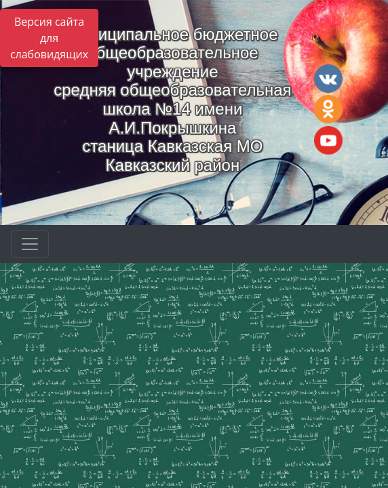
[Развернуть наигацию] (30, 244)
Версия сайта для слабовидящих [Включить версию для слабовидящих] (49, 38)
